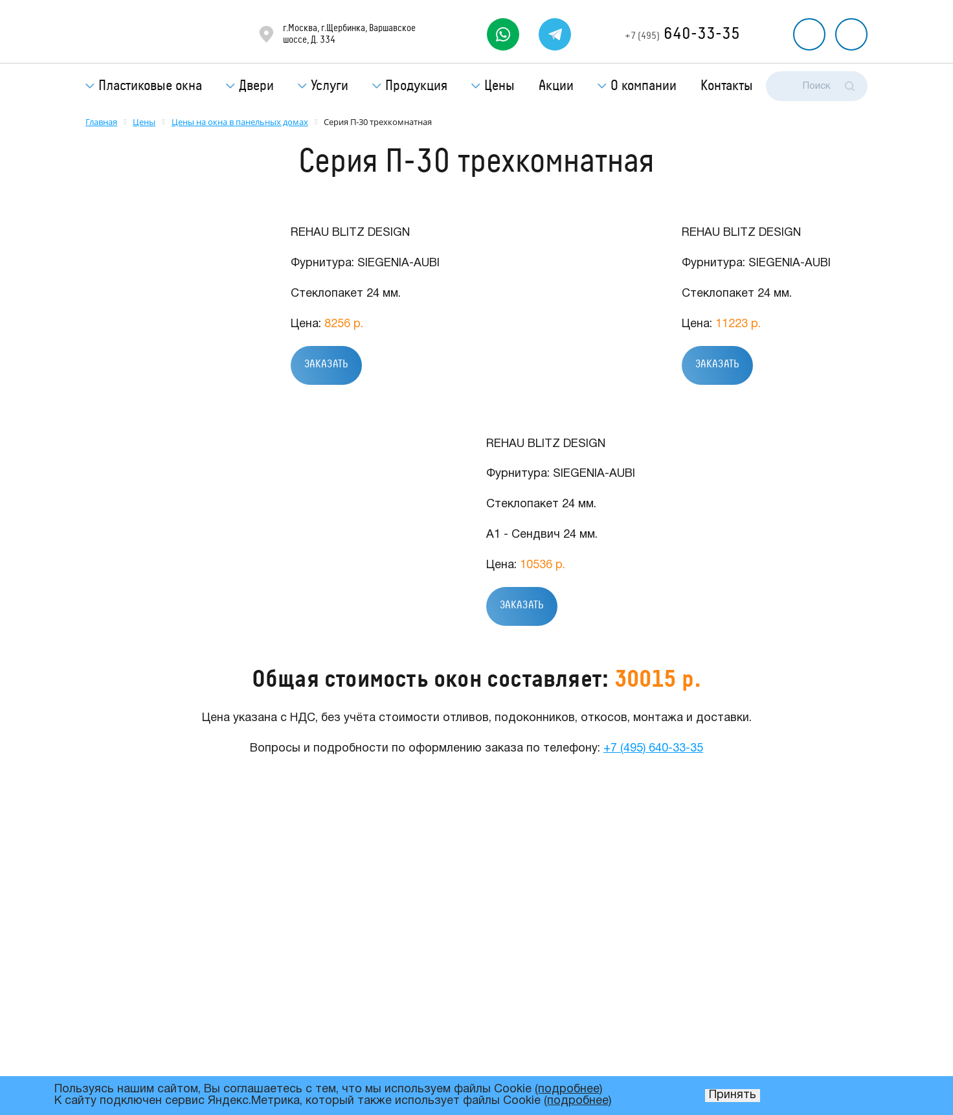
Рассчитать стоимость (851, 34)
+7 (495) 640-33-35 (653, 748)
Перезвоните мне (809, 34)
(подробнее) (568, 1089)
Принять (732, 1095)
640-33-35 (682, 33)
